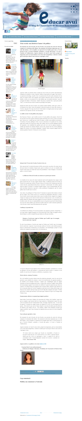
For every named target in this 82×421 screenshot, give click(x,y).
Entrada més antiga (58, 412)
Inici (5, 36)
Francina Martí (37, 373)
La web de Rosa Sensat (15, 36)
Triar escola (53, 373)
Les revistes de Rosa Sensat (64, 36)
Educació (32, 373)
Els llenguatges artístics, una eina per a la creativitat (14, 169)
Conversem (13, 64)
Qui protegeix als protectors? (14, 96)
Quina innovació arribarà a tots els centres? (13, 80)
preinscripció (42, 373)
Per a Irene (13, 153)
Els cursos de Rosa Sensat (31, 36)
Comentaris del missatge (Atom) (33, 415)
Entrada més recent (24, 412)
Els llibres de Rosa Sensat (47, 36)
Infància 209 (43, 344)
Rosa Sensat (48, 373)
